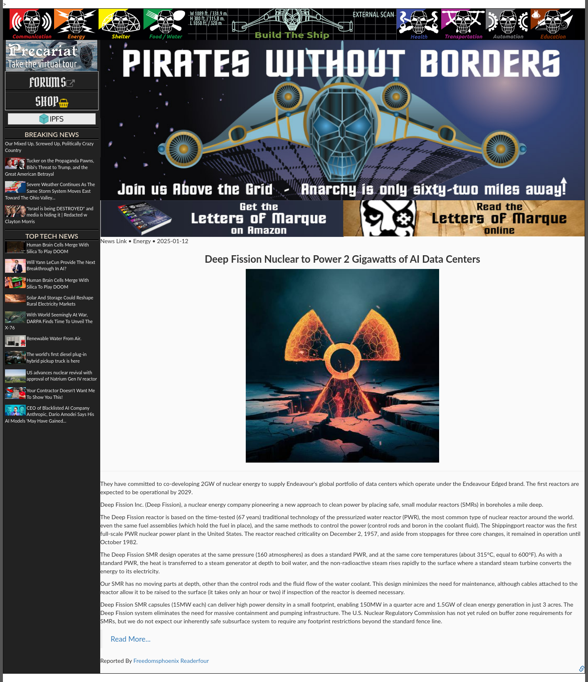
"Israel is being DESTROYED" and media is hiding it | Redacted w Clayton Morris (49, 215)
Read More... (131, 639)
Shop (52, 101)
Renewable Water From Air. (54, 338)
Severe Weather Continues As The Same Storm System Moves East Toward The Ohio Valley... (50, 191)
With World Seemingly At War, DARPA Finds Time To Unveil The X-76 (49, 321)
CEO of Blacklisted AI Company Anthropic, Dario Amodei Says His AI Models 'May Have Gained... (49, 414)
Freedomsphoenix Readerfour (171, 660)
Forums (52, 82)
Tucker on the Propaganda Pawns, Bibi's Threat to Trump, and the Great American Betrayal (49, 167)
